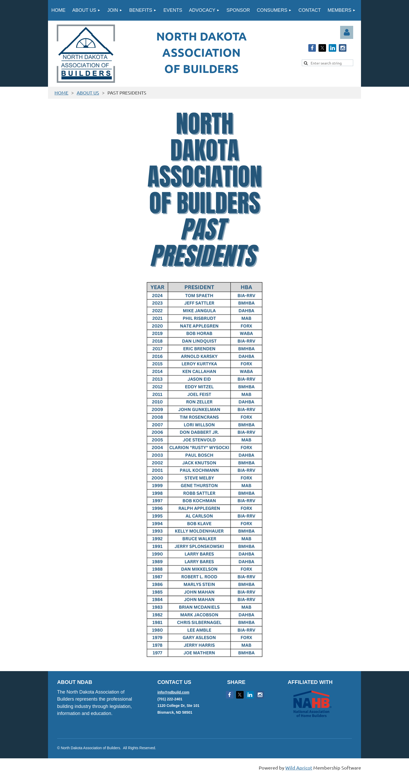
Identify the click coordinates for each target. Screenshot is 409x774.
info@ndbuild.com (173, 692)
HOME (61, 92)
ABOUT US (88, 92)
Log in (346, 32)
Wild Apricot (298, 767)
